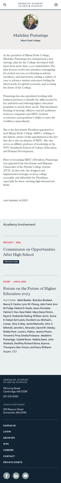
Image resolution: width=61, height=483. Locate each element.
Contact (9, 457)
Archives (9, 438)
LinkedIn (16, 475)
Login (7, 432)
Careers (8, 450)
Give (6, 444)
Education (11, 262)
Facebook (6, 475)
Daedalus (9, 426)
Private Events (12, 463)
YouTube (25, 475)
